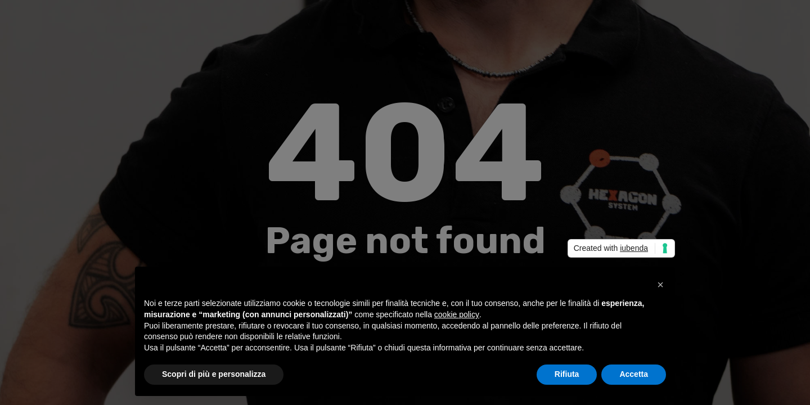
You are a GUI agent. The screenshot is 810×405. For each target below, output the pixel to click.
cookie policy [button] (456, 314)
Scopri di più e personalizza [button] (214, 374)
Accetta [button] (633, 374)
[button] (660, 285)
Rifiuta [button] (567, 374)
